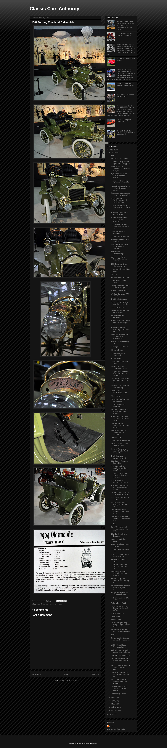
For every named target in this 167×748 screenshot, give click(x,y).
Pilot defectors (116, 396)
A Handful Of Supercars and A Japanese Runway (119, 247)
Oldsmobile (52, 604)
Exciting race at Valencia (120, 347)
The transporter (116, 358)
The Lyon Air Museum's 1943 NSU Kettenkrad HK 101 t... (119, 418)
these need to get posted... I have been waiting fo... (120, 194)
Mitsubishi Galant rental (119, 158)
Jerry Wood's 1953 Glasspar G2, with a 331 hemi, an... (120, 169)
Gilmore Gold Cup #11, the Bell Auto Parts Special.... (119, 689)
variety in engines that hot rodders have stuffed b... (120, 651)
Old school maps (117, 350)
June (113, 153)
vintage (59, 604)
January (114, 710)
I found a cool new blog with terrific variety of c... (120, 182)
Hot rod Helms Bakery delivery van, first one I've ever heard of (126, 133)
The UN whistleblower (119, 299)
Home (66, 674)
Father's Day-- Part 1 (118, 694)
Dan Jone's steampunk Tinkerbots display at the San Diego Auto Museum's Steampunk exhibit (125, 25)
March (113, 704)
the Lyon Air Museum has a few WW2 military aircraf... (120, 411)
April (113, 701)
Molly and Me (116, 619)
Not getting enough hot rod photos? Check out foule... (120, 188)
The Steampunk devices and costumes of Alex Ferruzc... (119, 487)
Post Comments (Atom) (70, 680)
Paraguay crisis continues (120, 236)
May (113, 698)
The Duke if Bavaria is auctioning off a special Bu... (120, 330)
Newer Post (36, 674)
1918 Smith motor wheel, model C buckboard (126, 34)
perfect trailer (115, 616)
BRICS (113, 524)
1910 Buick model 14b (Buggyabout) (119, 535)
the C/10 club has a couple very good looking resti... (120, 667)
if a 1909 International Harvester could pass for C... (119, 529)
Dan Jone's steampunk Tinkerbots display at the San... (119, 475)
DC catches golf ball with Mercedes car (120, 400)
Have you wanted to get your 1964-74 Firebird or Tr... (120, 207)
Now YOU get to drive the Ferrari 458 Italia (120, 555)
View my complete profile (116, 729)
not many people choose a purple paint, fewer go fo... (120, 588)
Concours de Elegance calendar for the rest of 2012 (120, 226)
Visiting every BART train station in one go (120, 287)
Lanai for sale (116, 437)
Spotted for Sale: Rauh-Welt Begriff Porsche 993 (125, 84)
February (114, 707)
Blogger (94, 743)
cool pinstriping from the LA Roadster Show (119, 594)
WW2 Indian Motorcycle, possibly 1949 (125, 96)
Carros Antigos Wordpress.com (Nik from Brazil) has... (119, 200)
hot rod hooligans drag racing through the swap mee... (120, 625)
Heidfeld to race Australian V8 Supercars (120, 311)
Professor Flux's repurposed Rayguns (119, 481)
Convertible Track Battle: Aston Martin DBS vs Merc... (120, 381)
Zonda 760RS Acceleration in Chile (119, 392)
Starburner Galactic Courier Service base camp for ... (119, 468)
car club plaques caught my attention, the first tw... (119, 660)
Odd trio (114, 274)
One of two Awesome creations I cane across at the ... (120, 512)
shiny (113, 635)
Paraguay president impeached (118, 354)
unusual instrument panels (120, 655)
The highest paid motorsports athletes (119, 457)
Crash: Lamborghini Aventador (124, 121)
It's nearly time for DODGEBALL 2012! (119, 367)
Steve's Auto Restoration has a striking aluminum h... (120, 640)
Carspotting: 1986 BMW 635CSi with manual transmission (119, 373)
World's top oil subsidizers (120, 441)
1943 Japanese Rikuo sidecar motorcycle (119, 265)
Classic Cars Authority (54, 8)
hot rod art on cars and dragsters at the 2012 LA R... (119, 608)
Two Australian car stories (120, 277)
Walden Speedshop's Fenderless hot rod (118, 646)
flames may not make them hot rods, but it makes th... (119, 573)
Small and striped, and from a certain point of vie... (119, 567)
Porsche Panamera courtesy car (118, 405)
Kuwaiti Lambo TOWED (119, 291)
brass (39, 604)
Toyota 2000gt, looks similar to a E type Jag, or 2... (120, 581)
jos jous (41, 601)
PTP (112, 155)
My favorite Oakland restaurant (118, 316)
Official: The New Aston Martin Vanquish (119, 445)
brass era (44, 604)
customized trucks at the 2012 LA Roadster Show (120, 631)
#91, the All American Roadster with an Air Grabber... (119, 681)
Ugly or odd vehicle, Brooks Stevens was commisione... (119, 259)
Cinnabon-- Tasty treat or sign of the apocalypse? (120, 163)
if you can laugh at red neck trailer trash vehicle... (119, 176)
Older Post (95, 674)
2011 (111, 714)
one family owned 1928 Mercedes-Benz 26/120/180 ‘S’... (119, 337)
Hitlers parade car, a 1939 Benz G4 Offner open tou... (120, 322)
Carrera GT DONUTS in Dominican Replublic (119, 303)
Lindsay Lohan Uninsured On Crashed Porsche (120, 493)
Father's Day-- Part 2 (118, 603)
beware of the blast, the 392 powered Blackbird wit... (120, 674)
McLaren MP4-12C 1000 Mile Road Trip (120, 387)
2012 (111, 150)
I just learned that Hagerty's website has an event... (120, 425)
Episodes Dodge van (118, 307)
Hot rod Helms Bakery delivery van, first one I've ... (119, 505)
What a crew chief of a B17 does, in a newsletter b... (119, 219)
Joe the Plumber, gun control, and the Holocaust (118, 432)
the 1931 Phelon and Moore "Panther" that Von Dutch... (119, 451)
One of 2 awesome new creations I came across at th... (120, 519)
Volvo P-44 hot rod (117, 613)
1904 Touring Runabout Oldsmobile (119, 462)
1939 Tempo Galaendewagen (118, 253)
